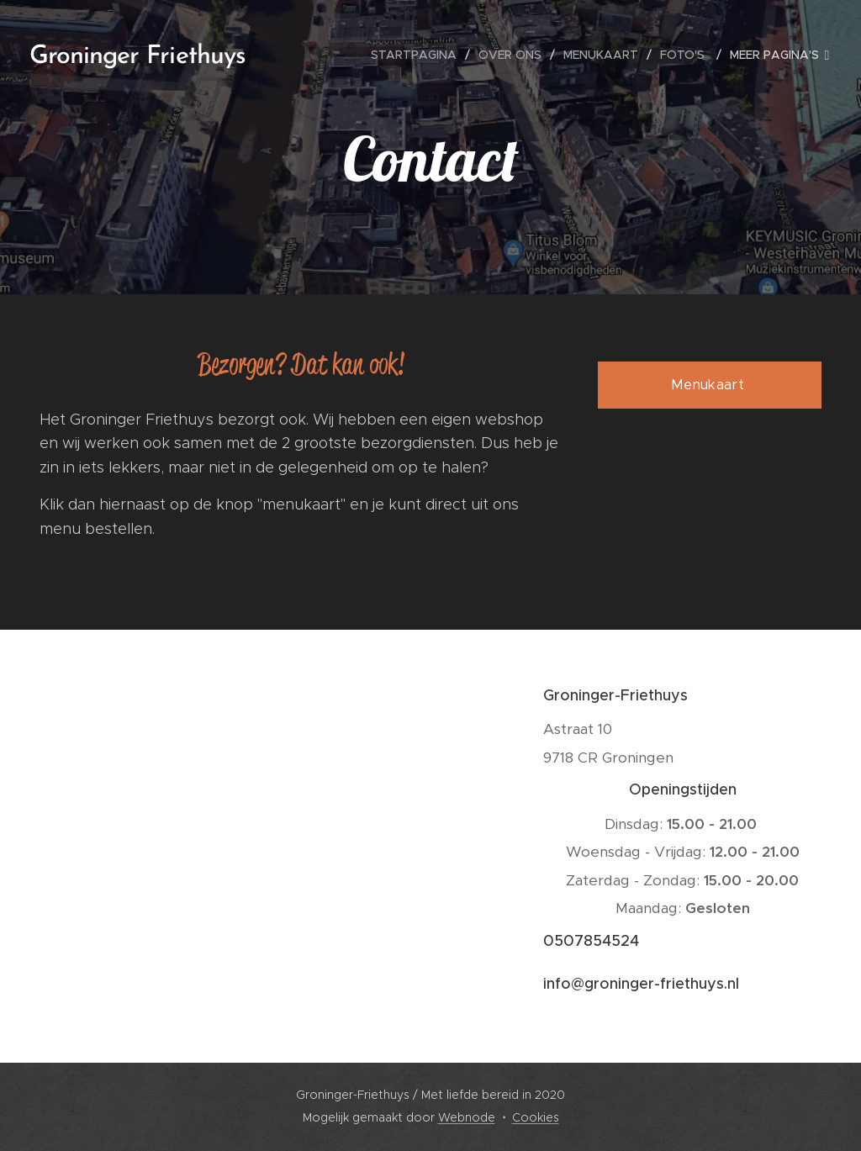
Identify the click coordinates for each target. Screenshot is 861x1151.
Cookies (535, 1117)
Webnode (466, 1117)
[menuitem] (418, 55)
